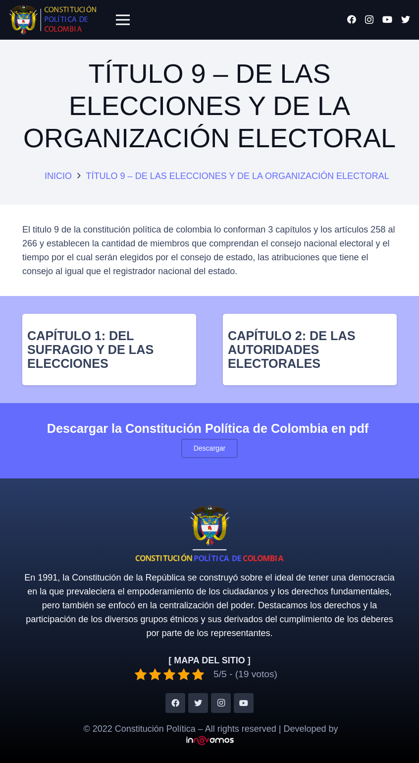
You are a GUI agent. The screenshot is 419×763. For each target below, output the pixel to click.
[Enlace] (52, 20)
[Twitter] (405, 19)
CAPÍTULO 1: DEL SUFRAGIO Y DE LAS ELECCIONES (90, 349)
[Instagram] (369, 20)
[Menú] (122, 19)
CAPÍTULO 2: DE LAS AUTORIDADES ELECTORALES (291, 349)
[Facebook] (351, 19)
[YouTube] (387, 19)
